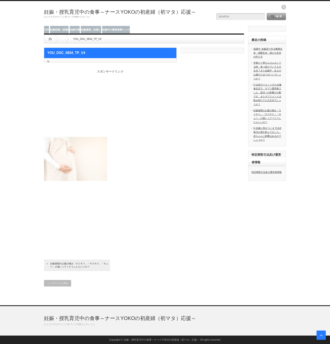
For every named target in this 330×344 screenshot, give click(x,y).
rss (283, 7)
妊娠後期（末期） (91, 29)
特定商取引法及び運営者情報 (266, 172)
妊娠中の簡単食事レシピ (116, 29)
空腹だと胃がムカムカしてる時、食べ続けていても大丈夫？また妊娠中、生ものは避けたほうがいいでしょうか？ (267, 71)
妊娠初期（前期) (59, 29)
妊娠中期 (75, 29)
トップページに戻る (57, 283)
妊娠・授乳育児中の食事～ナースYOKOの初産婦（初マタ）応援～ (120, 12)
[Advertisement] (110, 103)
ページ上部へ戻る (321, 335)
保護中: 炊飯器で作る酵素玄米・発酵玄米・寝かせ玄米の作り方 (267, 53)
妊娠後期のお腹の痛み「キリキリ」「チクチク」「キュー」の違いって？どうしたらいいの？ (79, 265)
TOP (46, 29)
